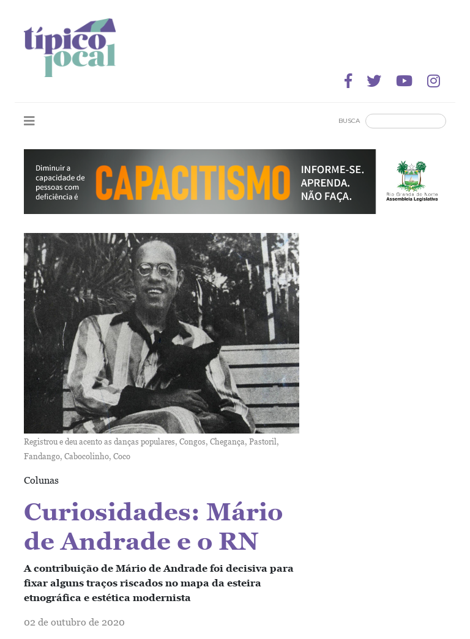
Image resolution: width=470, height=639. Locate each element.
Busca (349, 121)
